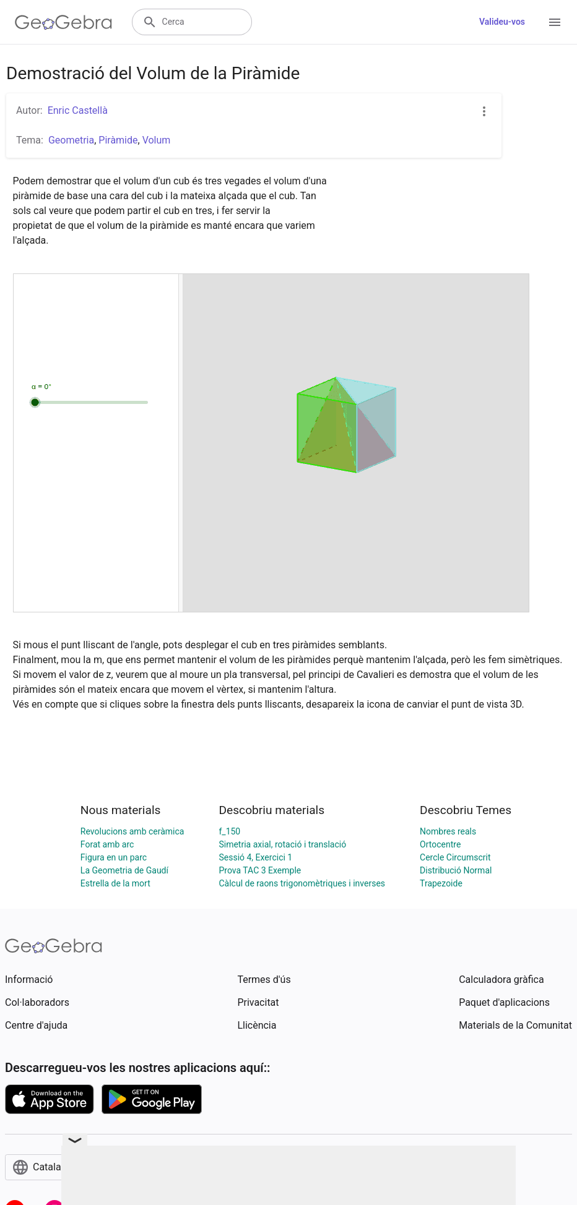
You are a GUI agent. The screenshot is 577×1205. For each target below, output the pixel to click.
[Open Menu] (554, 22)
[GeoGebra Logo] (63, 22)
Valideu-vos (502, 22)
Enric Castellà (78, 110)
